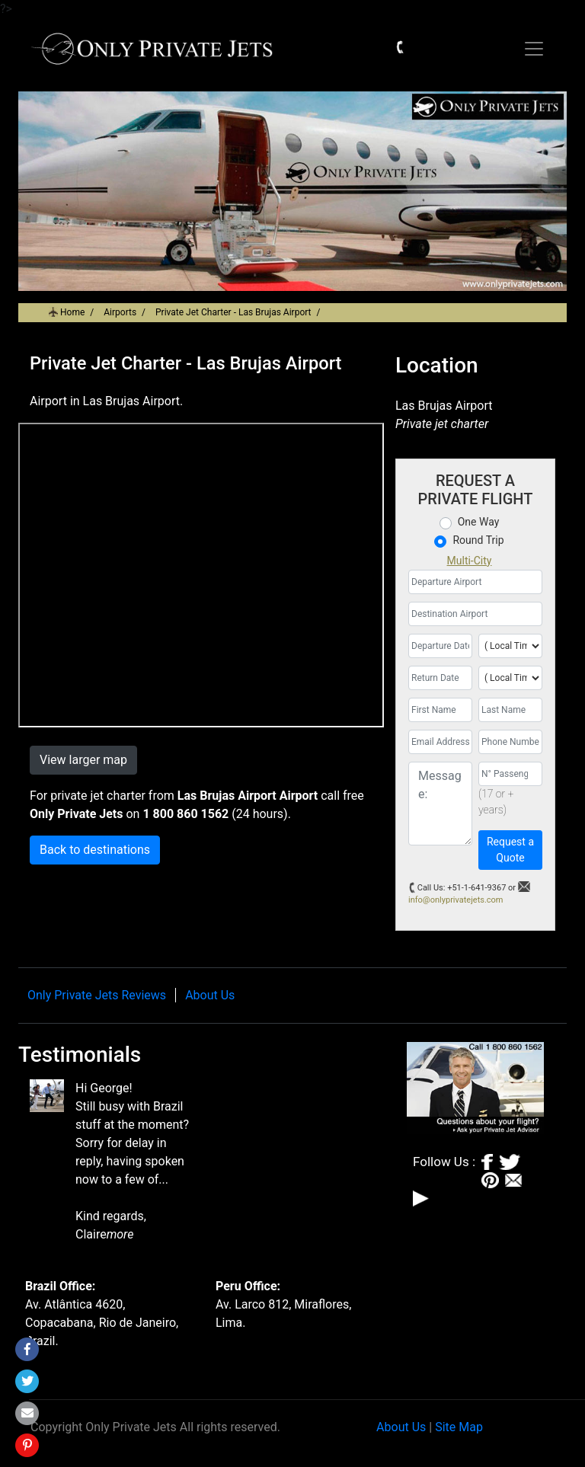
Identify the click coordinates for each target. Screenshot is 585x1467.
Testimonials (79, 1054)
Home (72, 312)
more (120, 1234)
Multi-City (469, 561)
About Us (210, 995)
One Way (479, 522)
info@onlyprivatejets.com (455, 900)
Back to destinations (95, 849)
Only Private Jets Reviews (96, 995)
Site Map (459, 1427)
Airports (120, 312)
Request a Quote (510, 850)
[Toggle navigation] (534, 49)
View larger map (83, 760)
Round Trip (477, 540)
